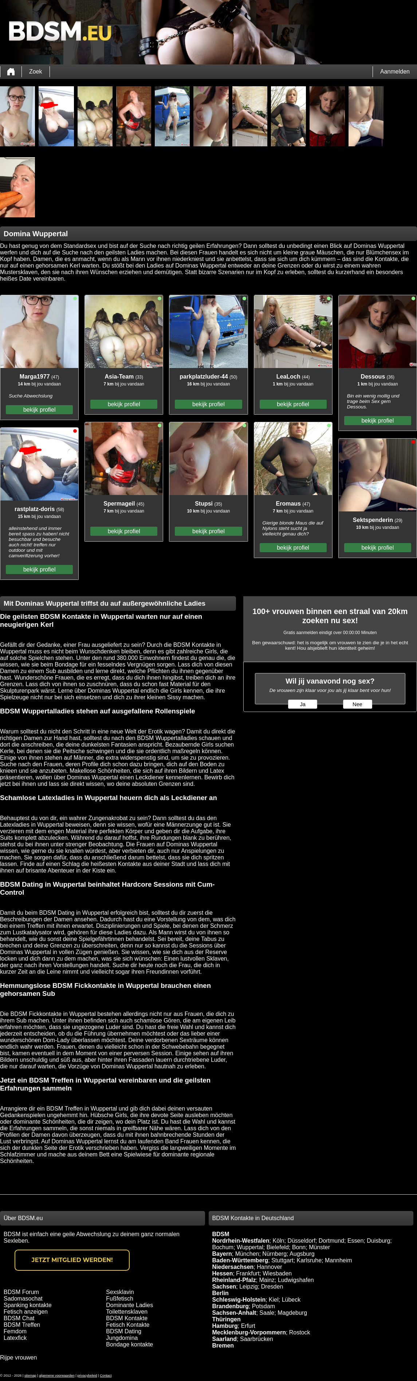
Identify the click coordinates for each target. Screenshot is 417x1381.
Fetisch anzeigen (26, 1312)
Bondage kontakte (129, 1344)
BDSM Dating (123, 1331)
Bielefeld (278, 1247)
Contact (105, 1375)
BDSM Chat (19, 1318)
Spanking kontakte (28, 1305)
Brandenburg (230, 1306)
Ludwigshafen (296, 1280)
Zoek (35, 71)
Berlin (220, 1293)
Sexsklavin (120, 1292)
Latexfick (15, 1338)
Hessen (222, 1273)
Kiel (274, 1300)
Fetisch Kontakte (127, 1325)
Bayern (222, 1254)
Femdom (15, 1331)
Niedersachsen (233, 1267)
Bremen (223, 1345)
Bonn (299, 1247)
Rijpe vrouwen (18, 1357)
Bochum (223, 1247)
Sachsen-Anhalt (234, 1313)
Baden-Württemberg (240, 1260)
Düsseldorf (301, 1241)
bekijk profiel (39, 410)
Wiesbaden (277, 1273)
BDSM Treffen (22, 1325)
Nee (357, 704)
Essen (355, 1241)
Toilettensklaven (126, 1312)
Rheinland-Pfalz (234, 1280)
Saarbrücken (256, 1339)
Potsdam (263, 1306)
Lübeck (291, 1300)
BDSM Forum (21, 1292)
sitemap (30, 1375)
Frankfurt (247, 1273)
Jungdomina (122, 1338)
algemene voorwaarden (57, 1375)
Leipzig (248, 1286)
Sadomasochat (23, 1298)
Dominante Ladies (129, 1305)
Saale (266, 1313)
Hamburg (225, 1326)
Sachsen (224, 1286)
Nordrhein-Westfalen (241, 1241)
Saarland (224, 1339)
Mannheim (338, 1260)
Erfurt (248, 1326)
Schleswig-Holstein (239, 1300)
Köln (278, 1241)
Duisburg (378, 1241)
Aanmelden (395, 71)
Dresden (272, 1286)
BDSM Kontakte (126, 1318)
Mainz (267, 1280)
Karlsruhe (309, 1260)
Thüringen (226, 1319)
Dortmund (331, 1241)
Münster (319, 1247)
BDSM (220, 1234)
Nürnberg (274, 1254)
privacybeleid (87, 1375)
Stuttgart (282, 1260)
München (247, 1254)
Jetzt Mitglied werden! (72, 1260)
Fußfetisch (119, 1298)
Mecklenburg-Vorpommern (249, 1332)
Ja (302, 704)
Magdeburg (292, 1313)
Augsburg (302, 1254)
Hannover (269, 1267)
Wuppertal (250, 1247)
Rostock (299, 1332)
